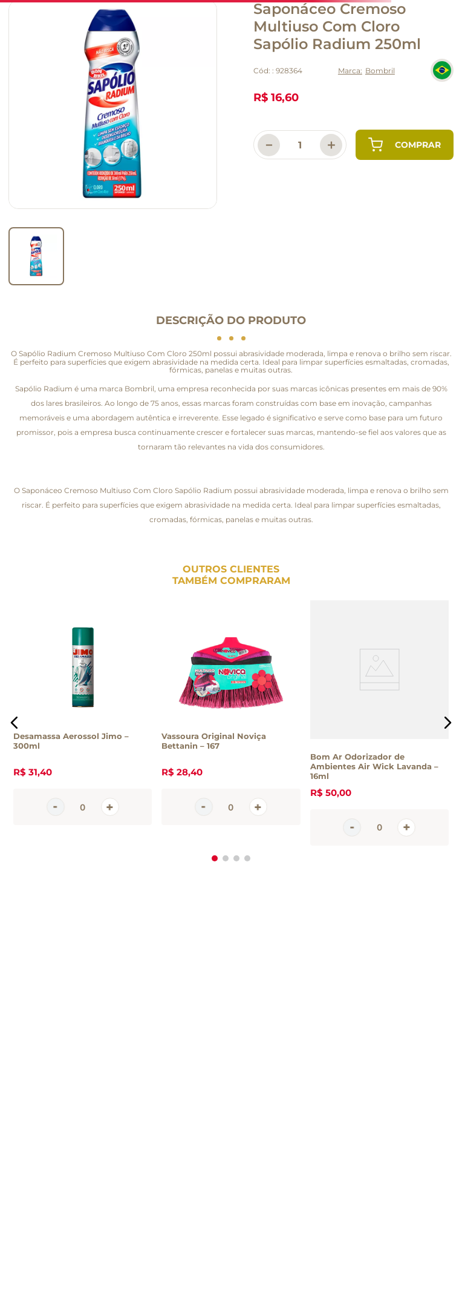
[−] (269, 145)
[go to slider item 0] (36, 256)
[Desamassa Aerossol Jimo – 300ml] (82, 723)
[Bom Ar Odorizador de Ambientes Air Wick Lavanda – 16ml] (379, 723)
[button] (14, 723)
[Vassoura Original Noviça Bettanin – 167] (231, 723)
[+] (331, 145)
